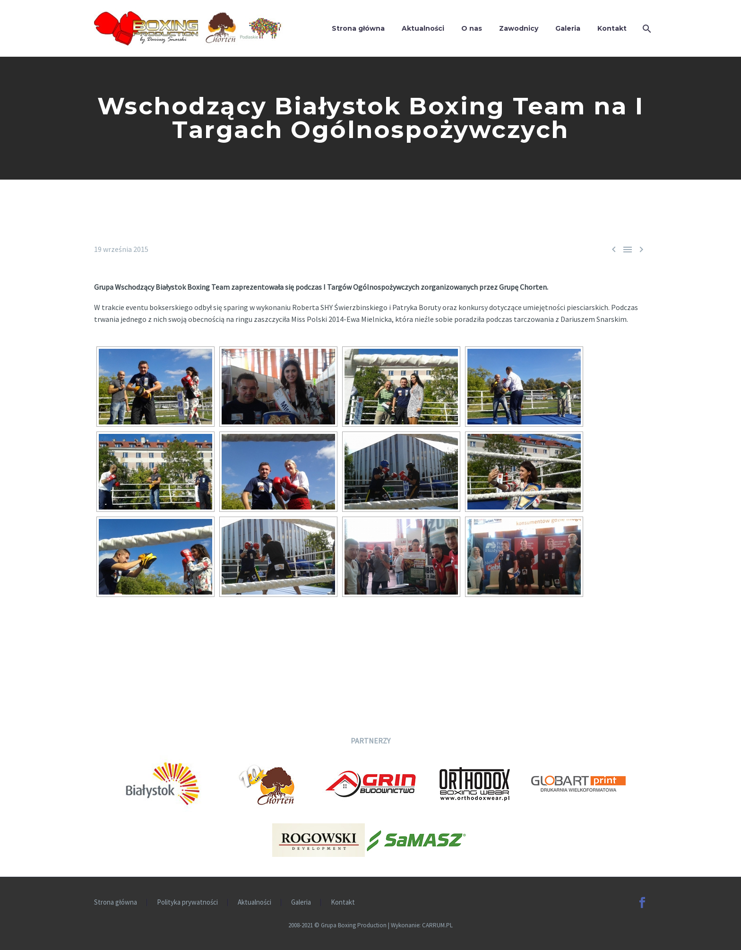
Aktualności (423, 28)
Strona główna (358, 28)
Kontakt (612, 28)
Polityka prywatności (187, 902)
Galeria (567, 28)
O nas (471, 28)
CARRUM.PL (437, 925)
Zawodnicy (518, 28)
